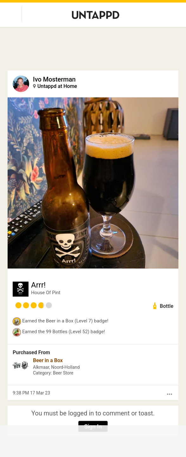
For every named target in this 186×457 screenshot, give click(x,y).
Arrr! (38, 285)
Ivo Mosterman (54, 79)
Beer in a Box (48, 360)
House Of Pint (46, 292)
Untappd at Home (57, 86)
